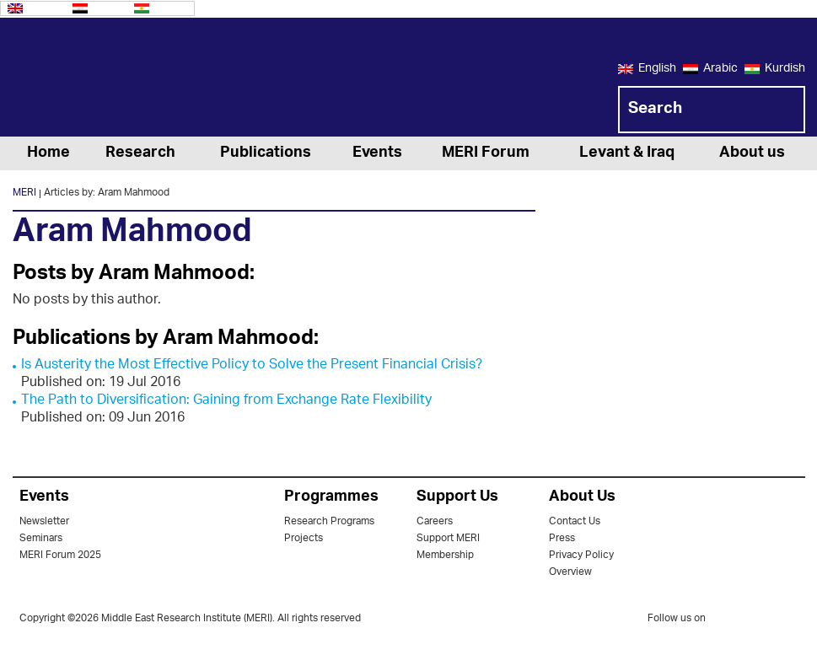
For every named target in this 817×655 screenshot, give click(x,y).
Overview (570, 572)
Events (377, 153)
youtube (794, 620)
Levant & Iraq (627, 153)
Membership (445, 555)
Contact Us (574, 521)
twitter (727, 621)
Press (562, 538)
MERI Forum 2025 (60, 555)
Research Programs (329, 521)
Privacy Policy (581, 555)
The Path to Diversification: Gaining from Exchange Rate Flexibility (226, 401)
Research (140, 153)
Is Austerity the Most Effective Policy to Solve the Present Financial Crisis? (251, 365)
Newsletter (44, 521)
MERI (80, 80)
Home (48, 153)
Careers (435, 521)
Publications (265, 153)
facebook (760, 621)
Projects (303, 538)
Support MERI (448, 538)
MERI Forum (485, 153)
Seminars (40, 538)
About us (752, 153)
